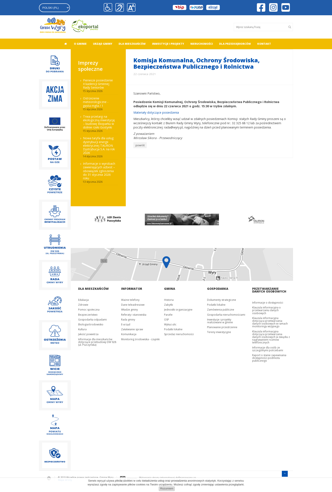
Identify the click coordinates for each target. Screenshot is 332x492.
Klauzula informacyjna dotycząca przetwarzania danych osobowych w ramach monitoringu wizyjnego (270, 322)
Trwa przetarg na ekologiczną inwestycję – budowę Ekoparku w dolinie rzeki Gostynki (99, 121)
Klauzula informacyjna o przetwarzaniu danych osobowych (266, 310)
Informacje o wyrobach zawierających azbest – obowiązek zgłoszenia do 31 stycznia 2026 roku (99, 171)
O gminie (80, 44)
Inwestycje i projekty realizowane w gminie (220, 321)
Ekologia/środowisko (90, 324)
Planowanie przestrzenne (222, 327)
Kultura (82, 329)
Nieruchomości (201, 44)
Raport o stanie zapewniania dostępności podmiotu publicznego (269, 357)
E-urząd (125, 324)
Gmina (169, 289)
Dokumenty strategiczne (221, 300)
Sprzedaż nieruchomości (179, 334)
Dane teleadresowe (133, 305)
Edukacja (83, 300)
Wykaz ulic (170, 324)
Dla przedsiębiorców (235, 44)
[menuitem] (64, 44)
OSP (166, 319)
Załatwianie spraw (132, 329)
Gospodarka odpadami (92, 319)
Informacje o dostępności (267, 302)
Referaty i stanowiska (133, 314)
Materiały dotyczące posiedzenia (156, 112)
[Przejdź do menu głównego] (285, 473)
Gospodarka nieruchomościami (226, 314)
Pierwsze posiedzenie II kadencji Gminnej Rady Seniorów (98, 83)
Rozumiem (166, 488)
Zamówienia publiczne (220, 309)
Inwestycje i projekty (168, 44)
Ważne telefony (130, 300)
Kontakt (264, 44)
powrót (140, 145)
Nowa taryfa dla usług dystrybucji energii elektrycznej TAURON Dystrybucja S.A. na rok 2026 (99, 145)
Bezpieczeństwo (88, 314)
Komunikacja (128, 334)
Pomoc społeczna (89, 309)
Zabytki (168, 305)
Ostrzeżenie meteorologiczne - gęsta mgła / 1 (95, 101)
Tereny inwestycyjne (219, 332)
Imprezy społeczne (90, 65)
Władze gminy (129, 309)
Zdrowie (83, 305)
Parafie (168, 314)
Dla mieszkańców (132, 44)
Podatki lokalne (173, 329)
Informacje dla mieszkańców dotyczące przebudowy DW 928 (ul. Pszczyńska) (97, 342)
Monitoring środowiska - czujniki (140, 339)
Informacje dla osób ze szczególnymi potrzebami (267, 349)
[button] (131, 7)
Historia (169, 300)
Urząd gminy (102, 44)
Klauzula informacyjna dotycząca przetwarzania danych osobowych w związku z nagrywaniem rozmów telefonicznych (271, 337)
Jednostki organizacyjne (178, 309)
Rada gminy (128, 319)
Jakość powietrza (88, 334)
